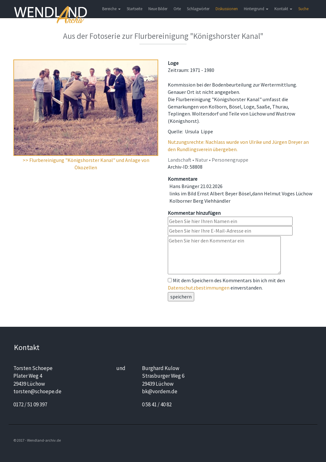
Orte (177, 8)
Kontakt (283, 8)
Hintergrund (256, 8)
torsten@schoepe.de (37, 391)
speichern (181, 296)
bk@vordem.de (159, 391)
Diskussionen (227, 8)
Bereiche (111, 8)
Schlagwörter (198, 8)
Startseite (134, 8)
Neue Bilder (157, 8)
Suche (303, 8)
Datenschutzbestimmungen (199, 287)
